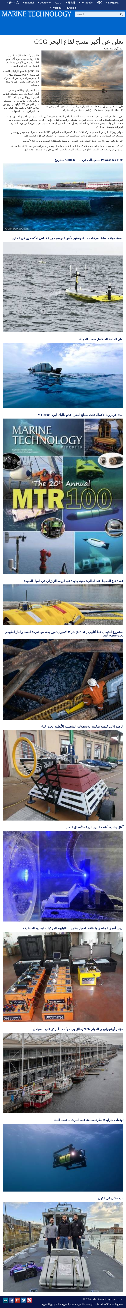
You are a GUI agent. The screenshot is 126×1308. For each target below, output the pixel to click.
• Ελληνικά (112, 2)
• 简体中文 (13, 2)
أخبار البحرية (68, 1304)
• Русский (55, 7)
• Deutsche (44, 2)
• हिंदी (99, 2)
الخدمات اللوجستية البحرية (90, 1304)
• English (71, 7)
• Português (86, 2)
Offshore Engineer (114, 1304)
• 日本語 (70, 2)
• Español (28, 2)
